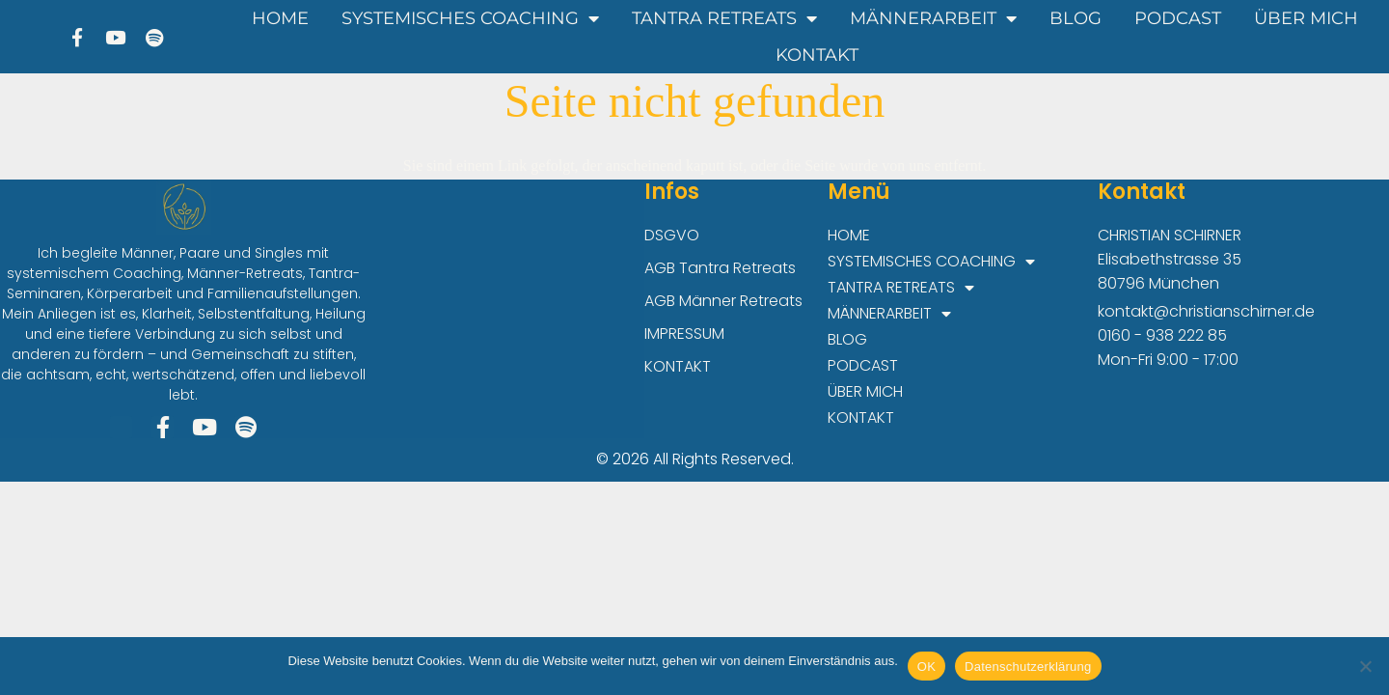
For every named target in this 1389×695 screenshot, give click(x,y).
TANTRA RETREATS (724, 18)
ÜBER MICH (1306, 18)
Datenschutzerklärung (1028, 666)
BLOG (1075, 18)
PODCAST (1177, 18)
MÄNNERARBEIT (933, 18)
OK (926, 666)
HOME (280, 18)
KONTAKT (817, 55)
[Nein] (1365, 666)
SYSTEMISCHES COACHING (470, 18)
